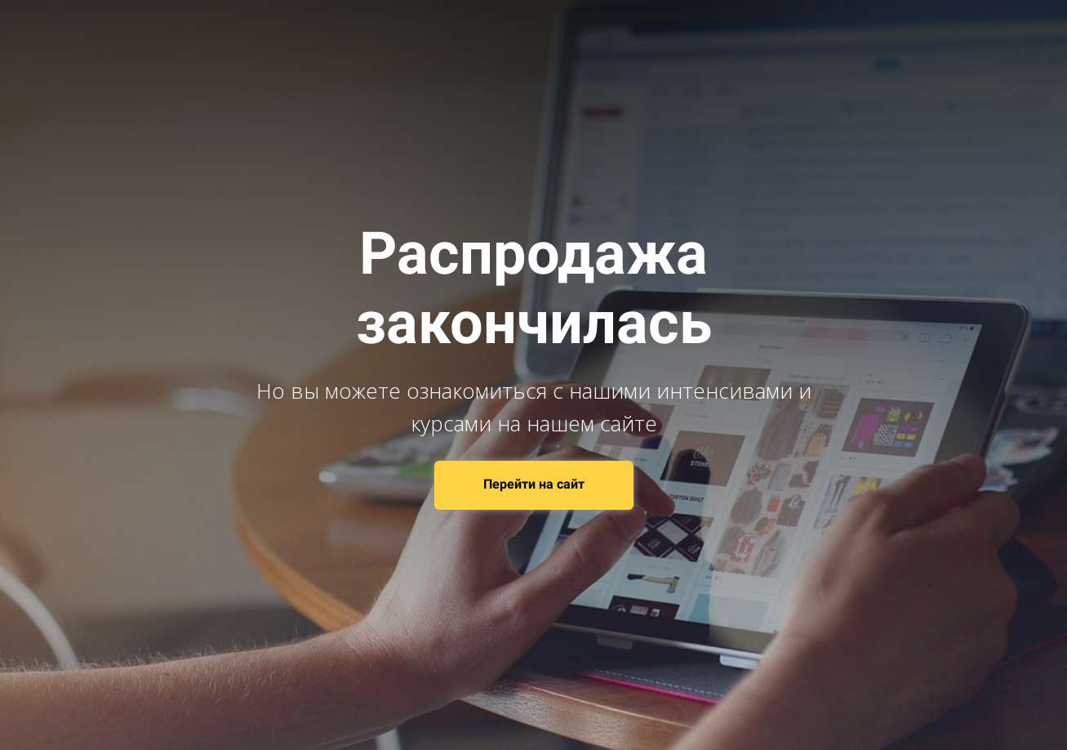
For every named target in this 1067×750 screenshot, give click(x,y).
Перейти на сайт (534, 484)
